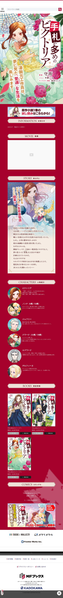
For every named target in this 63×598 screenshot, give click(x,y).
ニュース (45, 559)
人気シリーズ (36, 559)
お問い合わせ (41, 567)
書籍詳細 (25, 433)
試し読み (13, 433)
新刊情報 (10, 559)
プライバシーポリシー (26, 567)
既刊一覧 (26, 559)
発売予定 (18, 559)
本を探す (53, 559)
